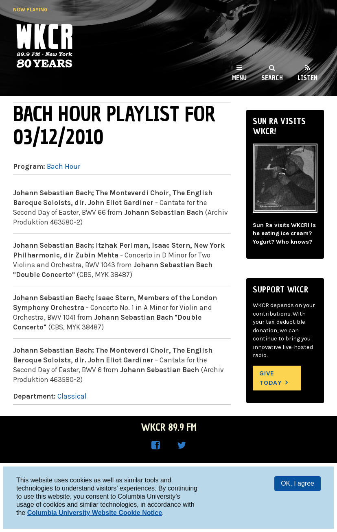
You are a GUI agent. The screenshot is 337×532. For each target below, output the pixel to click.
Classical (72, 396)
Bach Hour (63, 166)
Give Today (270, 377)
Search (272, 77)
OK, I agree (297, 483)
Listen (307, 77)
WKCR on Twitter (181, 445)
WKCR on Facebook (155, 445)
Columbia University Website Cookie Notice (94, 512)
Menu (239, 77)
